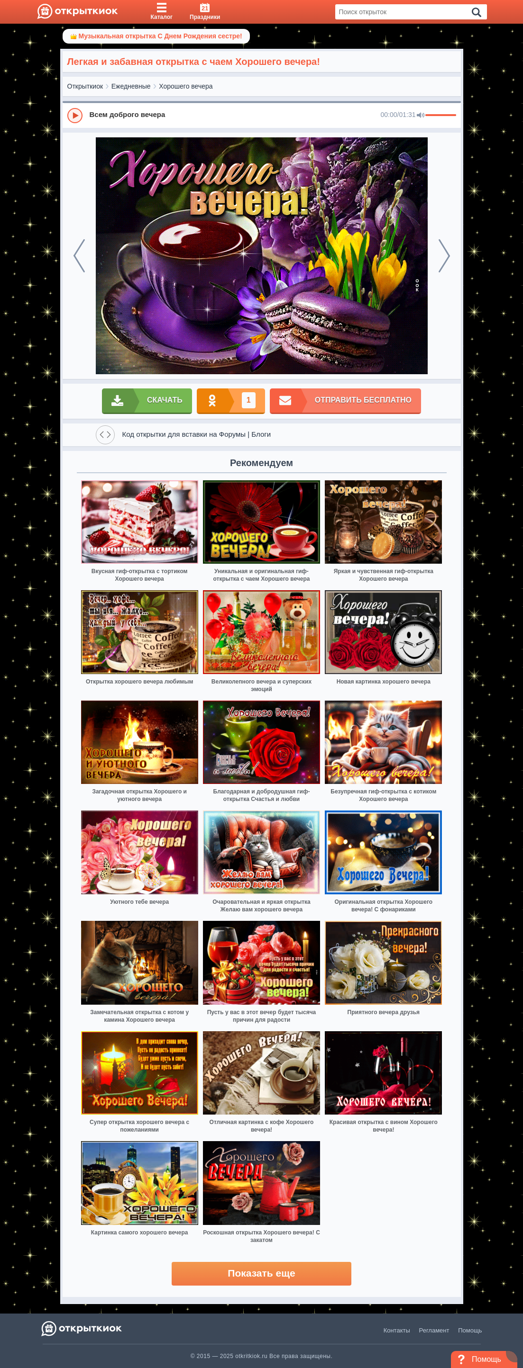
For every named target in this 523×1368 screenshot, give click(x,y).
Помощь (470, 1330)
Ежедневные (131, 86)
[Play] (75, 115)
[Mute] (420, 115)
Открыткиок (85, 86)
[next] (444, 255)
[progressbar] (440, 115)
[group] (262, 115)
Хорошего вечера (185, 86)
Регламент (434, 1330)
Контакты (397, 1330)
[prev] (79, 255)
